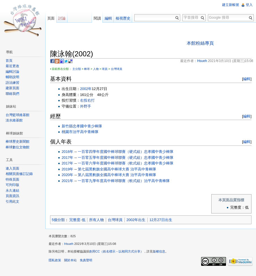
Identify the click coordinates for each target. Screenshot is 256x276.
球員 (104, 68)
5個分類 (58, 220)
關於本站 (70, 260)
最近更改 (12, 66)
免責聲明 (86, 260)
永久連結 (12, 190)
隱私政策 (55, 260)
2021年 (67, 181)
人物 (96, 68)
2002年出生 (135, 220)
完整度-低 (77, 220)
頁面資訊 (12, 196)
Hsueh (68, 243)
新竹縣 (67, 126)
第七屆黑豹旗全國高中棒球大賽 (103, 169)
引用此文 (12, 202)
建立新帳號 (230, 5)
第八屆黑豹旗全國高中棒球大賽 (103, 175)
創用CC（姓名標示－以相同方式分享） (116, 251)
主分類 (76, 68)
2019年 (67, 169)
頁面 (51, 18)
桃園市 (67, 132)
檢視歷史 (123, 18)
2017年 (67, 157)
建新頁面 (12, 88)
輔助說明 (12, 77)
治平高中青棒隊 (85, 132)
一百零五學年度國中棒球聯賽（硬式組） (111, 157)
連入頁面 (12, 168)
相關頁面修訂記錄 (19, 174)
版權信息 (159, 251)
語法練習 (12, 83)
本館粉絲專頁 (200, 43)
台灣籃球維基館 (17, 115)
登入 (249, 5)
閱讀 (97, 18)
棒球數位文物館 (17, 147)
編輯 (246, 79)
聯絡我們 (12, 94)
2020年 (67, 175)
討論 (62, 18)
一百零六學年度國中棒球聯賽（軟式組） (111, 163)
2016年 (67, 151)
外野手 (85, 106)
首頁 (9, 61)
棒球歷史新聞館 (17, 142)
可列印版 (12, 185)
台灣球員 (116, 68)
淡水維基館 (14, 120)
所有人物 (96, 220)
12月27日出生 (160, 220)
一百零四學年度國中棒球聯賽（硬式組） (111, 151)
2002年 (86, 89)
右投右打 (87, 100)
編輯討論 (12, 72)
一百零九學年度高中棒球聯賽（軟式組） (111, 181)
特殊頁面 (12, 179)
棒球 (87, 68)
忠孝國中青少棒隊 (87, 126)
